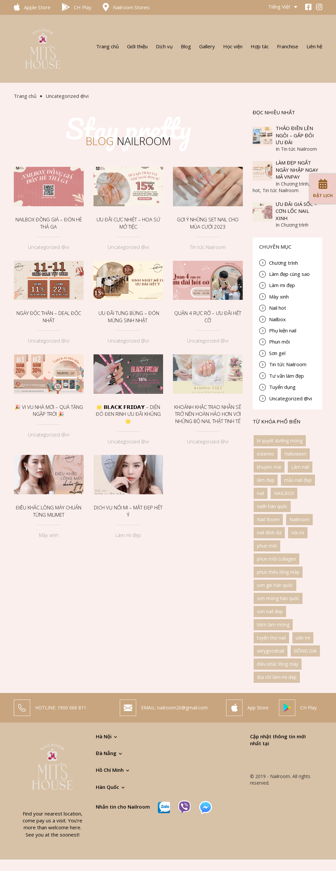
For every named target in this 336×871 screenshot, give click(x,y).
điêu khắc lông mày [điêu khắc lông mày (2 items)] (277, 664)
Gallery (207, 46)
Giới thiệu (137, 46)
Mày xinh (48, 535)
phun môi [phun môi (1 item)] (267, 546)
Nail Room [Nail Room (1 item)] (268, 519)
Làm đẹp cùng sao (289, 274)
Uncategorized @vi (48, 247)
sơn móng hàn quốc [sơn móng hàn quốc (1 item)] (278, 598)
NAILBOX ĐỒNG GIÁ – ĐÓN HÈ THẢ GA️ (48, 223)
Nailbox (277, 319)
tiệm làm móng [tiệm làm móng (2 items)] (273, 624)
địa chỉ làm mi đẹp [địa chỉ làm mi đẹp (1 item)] (277, 677)
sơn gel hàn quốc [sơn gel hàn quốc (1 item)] (275, 585)
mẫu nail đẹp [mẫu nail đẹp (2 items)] (298, 480)
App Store (257, 710)
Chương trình (283, 262)
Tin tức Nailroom (208, 247)
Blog (186, 46)
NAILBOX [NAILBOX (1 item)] (284, 493)
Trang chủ (107, 46)
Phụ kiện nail (282, 330)
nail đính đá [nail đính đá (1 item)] (269, 532)
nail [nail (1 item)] (260, 493)
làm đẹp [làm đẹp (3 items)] (265, 480)
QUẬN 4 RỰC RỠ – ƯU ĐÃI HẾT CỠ (207, 316)
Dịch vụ (164, 46)
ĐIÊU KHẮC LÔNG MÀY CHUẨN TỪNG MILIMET (48, 511)
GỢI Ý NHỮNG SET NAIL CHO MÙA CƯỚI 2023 (208, 223)
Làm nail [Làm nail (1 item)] (300, 467)
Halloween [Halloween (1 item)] (295, 454)
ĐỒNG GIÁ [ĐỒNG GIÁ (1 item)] (305, 651)
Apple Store (37, 7)
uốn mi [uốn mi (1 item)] (303, 638)
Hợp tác (260, 46)
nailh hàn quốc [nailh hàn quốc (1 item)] (272, 506)
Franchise (287, 46)
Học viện (232, 46)
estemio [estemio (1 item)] (265, 454)
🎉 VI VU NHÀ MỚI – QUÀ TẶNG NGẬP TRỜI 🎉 (48, 410)
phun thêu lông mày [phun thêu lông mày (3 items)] (278, 572)
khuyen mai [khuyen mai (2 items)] (269, 467)
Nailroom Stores (131, 7)
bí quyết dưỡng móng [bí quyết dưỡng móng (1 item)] (280, 440)
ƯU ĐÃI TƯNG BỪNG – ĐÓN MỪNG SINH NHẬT (128, 316)
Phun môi (279, 341)
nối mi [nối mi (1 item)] (297, 532)
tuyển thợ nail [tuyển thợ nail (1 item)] (271, 638)
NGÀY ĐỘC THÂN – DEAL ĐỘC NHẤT (48, 316)
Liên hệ (314, 46)
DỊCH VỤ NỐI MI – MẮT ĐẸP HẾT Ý (128, 511)
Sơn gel (277, 353)
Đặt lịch (323, 188)
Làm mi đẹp (128, 535)
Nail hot (277, 307)
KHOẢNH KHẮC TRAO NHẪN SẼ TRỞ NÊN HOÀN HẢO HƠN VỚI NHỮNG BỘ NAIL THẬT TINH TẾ (207, 414)
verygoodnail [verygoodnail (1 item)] (270, 651)
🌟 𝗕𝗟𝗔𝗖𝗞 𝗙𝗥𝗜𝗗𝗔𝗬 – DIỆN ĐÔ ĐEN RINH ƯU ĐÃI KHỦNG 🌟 (128, 414)
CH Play (83, 7)
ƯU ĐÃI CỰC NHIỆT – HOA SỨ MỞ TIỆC (128, 223)
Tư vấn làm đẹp (286, 375)
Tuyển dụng (282, 387)
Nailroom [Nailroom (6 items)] (299, 519)
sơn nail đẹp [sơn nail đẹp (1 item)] (270, 611)
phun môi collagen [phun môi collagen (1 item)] (276, 559)
